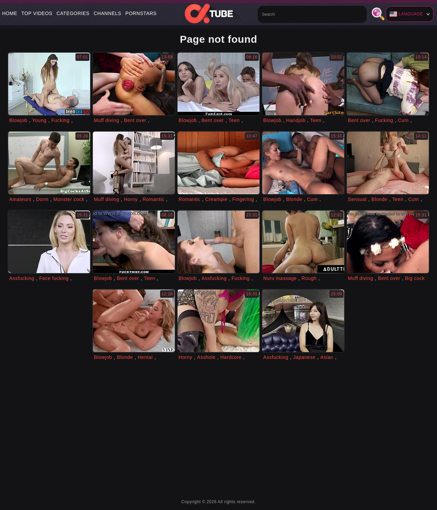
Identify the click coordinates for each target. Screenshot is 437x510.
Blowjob (18, 120)
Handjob (295, 120)
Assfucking (21, 278)
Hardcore (230, 357)
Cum (403, 120)
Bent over (135, 120)
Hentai (145, 357)
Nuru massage (280, 278)
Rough (308, 278)
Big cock (415, 278)
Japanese (304, 357)
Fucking (60, 120)
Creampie (216, 199)
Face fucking (54, 278)
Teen (234, 120)
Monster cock (68, 199)
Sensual (357, 199)
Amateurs (20, 199)
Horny (131, 199)
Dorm (42, 199)
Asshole (206, 357)
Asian (326, 357)
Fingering (243, 199)
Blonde (294, 199)
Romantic (153, 199)
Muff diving (106, 120)
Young (39, 120)
